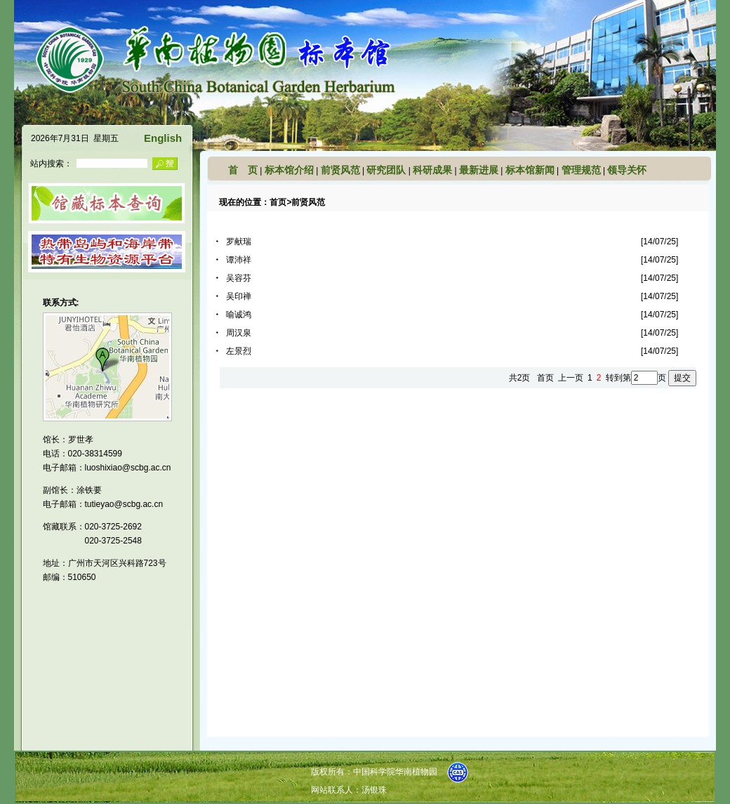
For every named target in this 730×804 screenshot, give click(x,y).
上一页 (570, 378)
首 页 (243, 170)
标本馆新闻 (530, 170)
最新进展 (478, 170)
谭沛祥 (238, 260)
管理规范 (581, 170)
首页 (278, 202)
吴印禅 (238, 296)
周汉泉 (238, 333)
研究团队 (386, 170)
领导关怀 (626, 170)
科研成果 (432, 170)
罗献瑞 (238, 241)
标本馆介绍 (289, 170)
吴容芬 (238, 278)
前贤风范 (340, 170)
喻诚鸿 (238, 314)
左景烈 (238, 351)
